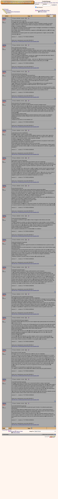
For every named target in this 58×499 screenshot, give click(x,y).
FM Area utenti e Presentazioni (13, 11)
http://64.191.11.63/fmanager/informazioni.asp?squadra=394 (25, 41)
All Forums (6, 9)
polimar (4, 18)
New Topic (39, 10)
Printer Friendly (43, 11)
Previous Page (49, 14)
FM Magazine (8, 10)
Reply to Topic (46, 10)
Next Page (54, 14)
